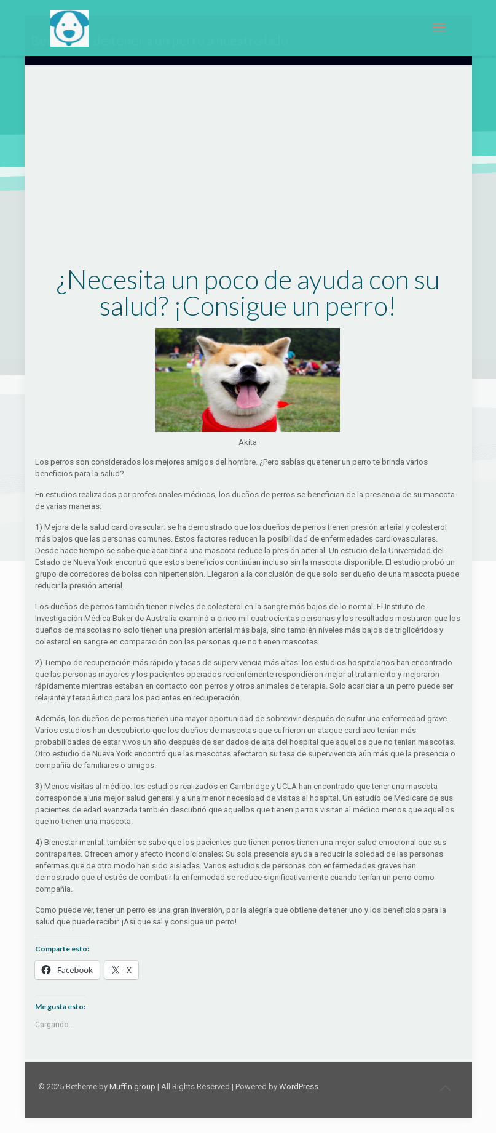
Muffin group (132, 1086)
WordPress (298, 1086)
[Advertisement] (248, 175)
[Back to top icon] (446, 1088)
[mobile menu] (438, 27)
